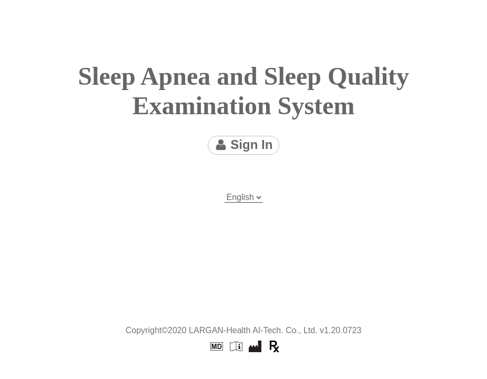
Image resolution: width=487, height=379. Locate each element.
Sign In (244, 144)
